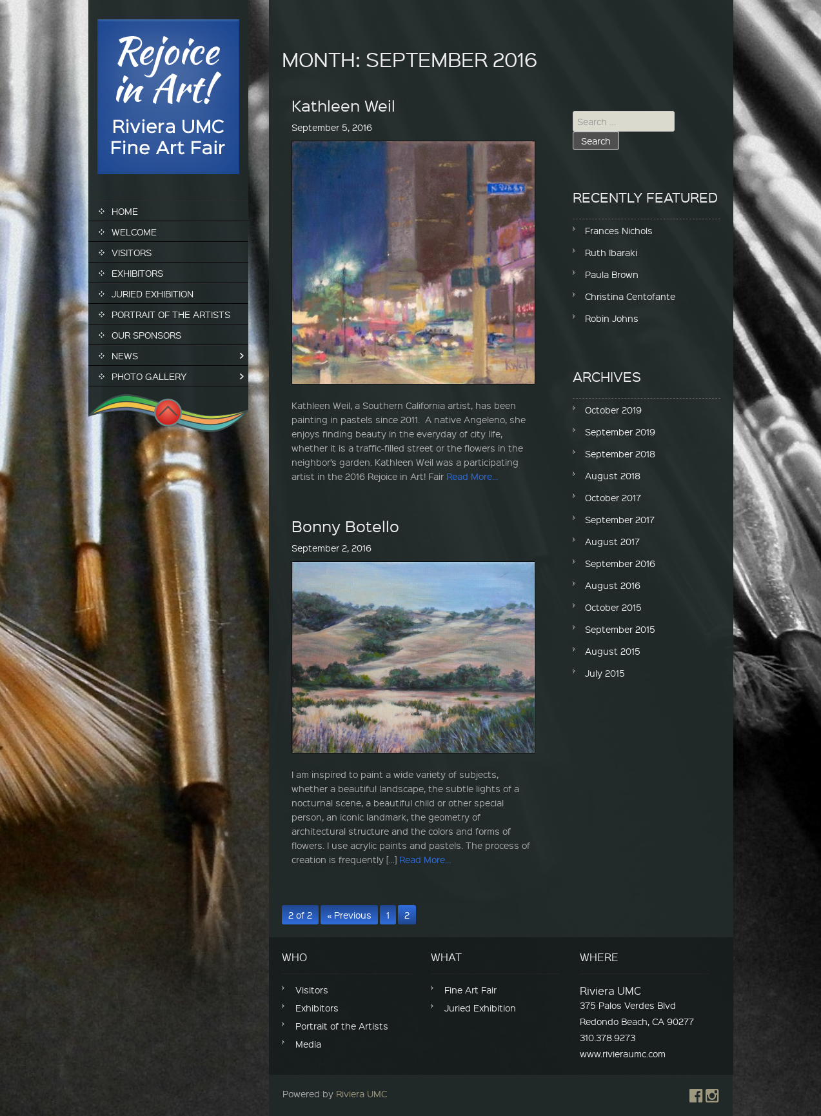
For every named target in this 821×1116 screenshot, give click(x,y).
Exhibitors (137, 273)
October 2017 (613, 497)
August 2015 (612, 651)
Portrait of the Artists (171, 314)
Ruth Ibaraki (611, 252)
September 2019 (620, 431)
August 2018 (612, 475)
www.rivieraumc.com (623, 1053)
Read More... (472, 476)
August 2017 (612, 541)
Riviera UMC (361, 1093)
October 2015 (613, 607)
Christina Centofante (630, 296)
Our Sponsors (146, 335)
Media (308, 1044)
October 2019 (613, 409)
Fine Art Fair (470, 989)
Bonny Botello (345, 525)
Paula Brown (611, 274)
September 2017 (620, 519)
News (125, 355)
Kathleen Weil (343, 105)
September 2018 (620, 453)
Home (125, 211)
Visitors (132, 252)
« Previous (349, 915)
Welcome (134, 231)
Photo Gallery (149, 376)
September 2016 (620, 563)
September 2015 (620, 629)
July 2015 (605, 673)
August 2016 (612, 585)
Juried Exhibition (152, 293)
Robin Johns (611, 318)
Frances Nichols (619, 230)
